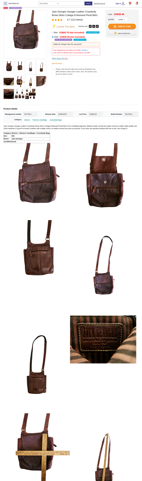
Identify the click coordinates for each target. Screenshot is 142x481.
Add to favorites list (122, 33)
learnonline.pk (13, 3)
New (77, 32)
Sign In (118, 3)
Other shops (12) (60, 58)
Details (84, 50)
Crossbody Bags (56, 120)
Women (27, 120)
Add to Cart (122, 26)
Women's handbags (40, 120)
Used (70, 38)
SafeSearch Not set (99, 3)
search (88, 3)
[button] (136, 3)
